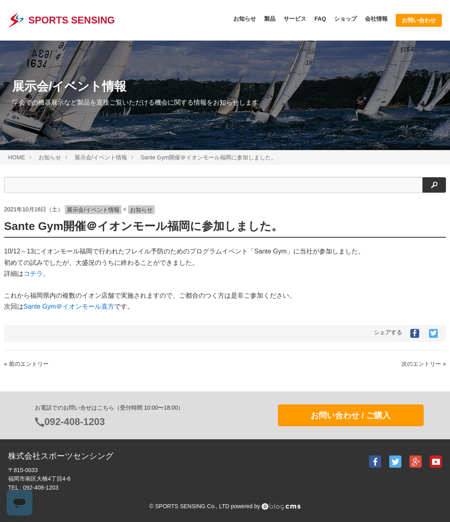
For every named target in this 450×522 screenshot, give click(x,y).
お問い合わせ (419, 20)
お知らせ (244, 18)
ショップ (345, 18)
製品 (269, 18)
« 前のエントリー (26, 364)
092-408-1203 (75, 421)
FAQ (320, 18)
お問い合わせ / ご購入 (350, 415)
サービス (295, 18)
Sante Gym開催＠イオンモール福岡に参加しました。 (143, 226)
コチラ (33, 273)
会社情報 (376, 18)
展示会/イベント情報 (93, 209)
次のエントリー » (423, 364)
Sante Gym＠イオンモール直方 (68, 306)
